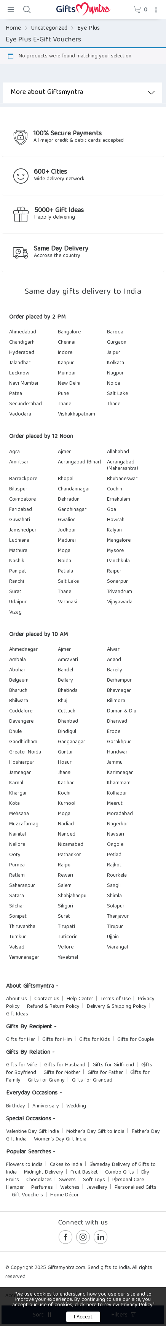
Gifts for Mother (61, 1072)
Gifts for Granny (46, 1080)
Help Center (80, 999)
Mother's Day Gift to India (95, 1131)
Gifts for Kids (94, 1039)
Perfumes (42, 1187)
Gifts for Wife (21, 1065)
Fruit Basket (84, 1172)
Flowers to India (24, 1164)
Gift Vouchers (27, 1195)
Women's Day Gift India (60, 1139)
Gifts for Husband (64, 1065)
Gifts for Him (57, 1039)
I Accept (83, 1317)
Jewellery (97, 1187)
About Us (16, 999)
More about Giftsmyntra (83, 92)
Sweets (67, 1180)
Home (13, 28)
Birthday (15, 1106)
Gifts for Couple (135, 1039)
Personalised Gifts (135, 1187)
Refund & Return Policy (53, 1006)
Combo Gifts (119, 1172)
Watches (70, 1187)
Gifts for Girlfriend (113, 1065)
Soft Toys (94, 1180)
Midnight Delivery (43, 1172)
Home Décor (64, 1195)
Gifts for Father (105, 1072)
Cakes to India (66, 1164)
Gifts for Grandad (92, 1080)
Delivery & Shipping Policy (117, 1006)
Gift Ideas (17, 1014)
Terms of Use (116, 999)
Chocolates (39, 1180)
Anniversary (45, 1106)
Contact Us (46, 999)
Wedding (76, 1106)
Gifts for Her (20, 1039)
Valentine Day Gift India (32, 1131)
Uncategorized (49, 28)
